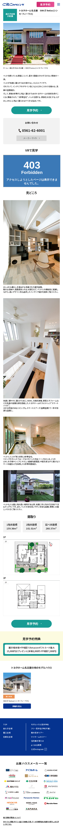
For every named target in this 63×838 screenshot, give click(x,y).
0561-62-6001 (33, 130)
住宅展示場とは (37, 741)
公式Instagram (37, 749)
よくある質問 (36, 745)
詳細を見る (17, 706)
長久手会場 (7, 728)
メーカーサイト (30, 138)
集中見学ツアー (37, 732)
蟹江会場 (7, 732)
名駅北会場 (7, 737)
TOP (5, 724)
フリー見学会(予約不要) (40, 728)
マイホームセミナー (39, 737)
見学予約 (45, 4)
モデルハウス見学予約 (40, 724)
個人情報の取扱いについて (12, 817)
